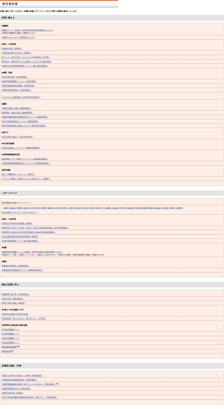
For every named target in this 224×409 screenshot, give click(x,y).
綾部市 (26, 208)
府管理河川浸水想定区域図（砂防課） (17, 223)
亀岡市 (44, 208)
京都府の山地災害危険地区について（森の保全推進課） (25, 66)
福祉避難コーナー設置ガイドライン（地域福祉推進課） (25, 159)
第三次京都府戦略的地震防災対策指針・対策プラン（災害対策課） (30, 397)
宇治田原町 (130, 208)
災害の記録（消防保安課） (13, 299)
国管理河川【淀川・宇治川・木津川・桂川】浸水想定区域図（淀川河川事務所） (35, 228)
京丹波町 (165, 208)
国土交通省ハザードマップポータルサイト (19, 212)
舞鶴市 (20, 208)
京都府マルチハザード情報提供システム (18, 37)
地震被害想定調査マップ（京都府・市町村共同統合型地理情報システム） (32, 252)
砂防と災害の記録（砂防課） (14, 303)
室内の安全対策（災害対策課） (15, 77)
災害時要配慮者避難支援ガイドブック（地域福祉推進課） (26, 163)
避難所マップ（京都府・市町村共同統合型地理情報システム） (28, 30)
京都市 (6, 208)
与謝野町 (179, 208)
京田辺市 (77, 208)
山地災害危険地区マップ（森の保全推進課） (20, 241)
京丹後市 (85, 208)
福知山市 (13, 208)
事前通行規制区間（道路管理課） (16, 266)
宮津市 (38, 208)
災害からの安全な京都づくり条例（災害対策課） (22, 375)
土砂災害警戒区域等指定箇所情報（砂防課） (20, 236)
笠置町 (138, 208)
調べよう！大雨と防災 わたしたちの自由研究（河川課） (26, 57)
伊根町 (172, 208)
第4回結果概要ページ (10, 343)
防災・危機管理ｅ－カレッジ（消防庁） (18, 174)
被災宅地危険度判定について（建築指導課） (20, 121)
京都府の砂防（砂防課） (12, 48)
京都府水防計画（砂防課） (13, 393)
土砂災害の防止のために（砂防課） (17, 53)
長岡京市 (63, 208)
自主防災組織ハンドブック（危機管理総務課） (21, 148)
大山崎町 (107, 208)
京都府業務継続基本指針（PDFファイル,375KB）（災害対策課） (29, 384)
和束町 (144, 208)
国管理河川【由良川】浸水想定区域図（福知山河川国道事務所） (29, 232)
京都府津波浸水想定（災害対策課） (17, 90)
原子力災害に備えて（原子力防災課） (17, 137)
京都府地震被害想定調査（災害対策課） (18, 86)
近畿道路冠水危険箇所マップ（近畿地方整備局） (22, 270)
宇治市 (32, 208)
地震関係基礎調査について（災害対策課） (19, 81)
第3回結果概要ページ (10, 338)
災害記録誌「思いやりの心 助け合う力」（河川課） (24, 318)
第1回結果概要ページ (10, 329)
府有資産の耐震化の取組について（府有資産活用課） (24, 126)
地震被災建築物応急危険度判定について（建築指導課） (25, 117)
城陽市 (50, 208)
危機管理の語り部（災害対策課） (16, 294)
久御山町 (115, 208)
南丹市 (92, 208)
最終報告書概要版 (9, 347)
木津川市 (99, 208)
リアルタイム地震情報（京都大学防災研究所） (21, 97)
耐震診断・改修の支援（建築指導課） (17, 113)
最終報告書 (6, 351)
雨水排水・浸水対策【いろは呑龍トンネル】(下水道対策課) (26, 61)
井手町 (122, 208)
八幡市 (70, 208)
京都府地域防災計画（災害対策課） (17, 388)
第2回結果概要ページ (10, 334)
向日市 (56, 208)
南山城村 (157, 208)
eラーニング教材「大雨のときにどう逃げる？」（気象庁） (26, 179)
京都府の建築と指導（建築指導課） (17, 108)
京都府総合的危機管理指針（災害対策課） (19, 380)
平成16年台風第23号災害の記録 (15, 314)
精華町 (150, 208)
